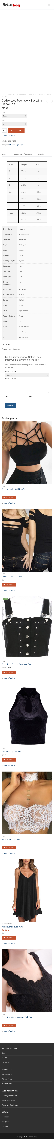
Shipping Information (9, 1094)
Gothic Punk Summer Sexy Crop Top (16, 663)
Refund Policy (7, 1082)
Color (3, 111)
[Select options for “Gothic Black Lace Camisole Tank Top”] (9, 1023)
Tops (21, 143)
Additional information (23, 153)
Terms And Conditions (10, 1103)
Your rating (10, 370)
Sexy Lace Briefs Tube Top (12, 838)
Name (8, 395)
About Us (5, 1056)
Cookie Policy (7, 1073)
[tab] (6, 152)
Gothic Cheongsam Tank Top (13, 750)
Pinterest (5, 1125)
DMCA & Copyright (8, 1099)
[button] (8, 134)
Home (3, 93)
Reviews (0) (39, 153)
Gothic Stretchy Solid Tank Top (14, 488)
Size (3, 119)
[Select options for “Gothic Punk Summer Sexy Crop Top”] (9, 670)
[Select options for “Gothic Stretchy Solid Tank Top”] (9, 495)
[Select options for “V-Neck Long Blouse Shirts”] (9, 936)
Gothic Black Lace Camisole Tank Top (17, 1016)
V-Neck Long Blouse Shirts (12, 925)
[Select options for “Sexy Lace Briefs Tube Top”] (9, 845)
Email (30, 395)
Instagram (5, 1120)
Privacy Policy (7, 1077)
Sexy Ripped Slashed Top (12, 575)
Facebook (5, 1115)
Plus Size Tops (21, 93)
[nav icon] (49, 4)
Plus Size (11, 93)
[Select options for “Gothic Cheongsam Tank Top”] (9, 758)
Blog (3, 1051)
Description (6, 153)
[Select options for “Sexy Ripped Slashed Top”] (9, 583)
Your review (10, 377)
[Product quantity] (4, 129)
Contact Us (6, 1061)
